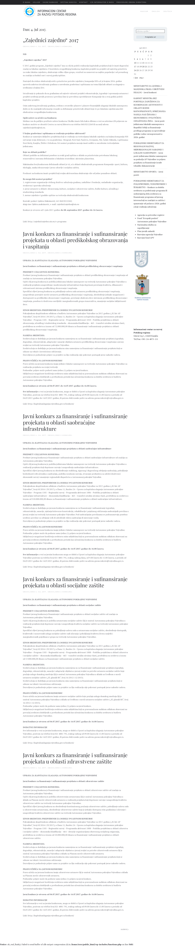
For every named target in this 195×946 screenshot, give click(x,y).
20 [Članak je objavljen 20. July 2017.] (143, 66)
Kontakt (83, 2)
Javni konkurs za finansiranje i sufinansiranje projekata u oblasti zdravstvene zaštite (75, 758)
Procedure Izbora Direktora (131, 2)
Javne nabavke (50, 2)
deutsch (168, 11)
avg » (141, 77)
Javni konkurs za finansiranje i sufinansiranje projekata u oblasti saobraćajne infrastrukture (75, 422)
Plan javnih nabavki (146, 231)
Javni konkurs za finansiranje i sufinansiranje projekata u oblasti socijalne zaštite (75, 582)
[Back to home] (54, 11)
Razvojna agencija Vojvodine (150, 234)
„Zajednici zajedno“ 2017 (50, 39)
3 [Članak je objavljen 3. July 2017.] (134, 59)
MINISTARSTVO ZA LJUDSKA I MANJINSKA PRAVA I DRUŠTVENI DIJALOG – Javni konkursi (149, 89)
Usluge (36, 2)
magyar (144, 11)
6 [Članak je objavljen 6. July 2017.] (142, 59)
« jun (136, 77)
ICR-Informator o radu (102, 2)
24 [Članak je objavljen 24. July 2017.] (135, 70)
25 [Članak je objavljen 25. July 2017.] (138, 70)
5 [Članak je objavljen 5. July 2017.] (140, 59)
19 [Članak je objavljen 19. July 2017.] (140, 66)
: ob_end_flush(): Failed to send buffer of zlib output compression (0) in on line (66, 944)
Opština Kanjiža (68, 2)
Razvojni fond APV (145, 237)
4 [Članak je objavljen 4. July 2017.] (137, 59)
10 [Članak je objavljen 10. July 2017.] (135, 62)
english (156, 11)
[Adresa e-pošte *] (150, 31)
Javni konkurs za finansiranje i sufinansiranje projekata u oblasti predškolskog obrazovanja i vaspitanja (75, 240)
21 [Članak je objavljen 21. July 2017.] (146, 66)
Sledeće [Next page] (124, 929)
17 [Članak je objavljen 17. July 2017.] (135, 66)
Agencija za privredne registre (150, 215)
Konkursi (67, 46)
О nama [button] (26, 2)
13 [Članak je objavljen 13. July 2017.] (143, 62)
